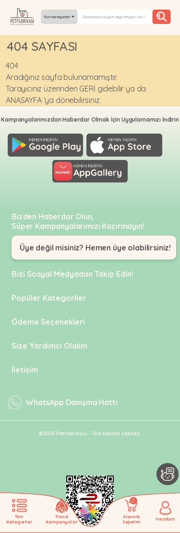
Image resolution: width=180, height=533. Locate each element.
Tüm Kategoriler (59, 16)
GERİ (87, 88)
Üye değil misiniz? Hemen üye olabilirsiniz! (95, 247)
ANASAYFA (24, 100)
